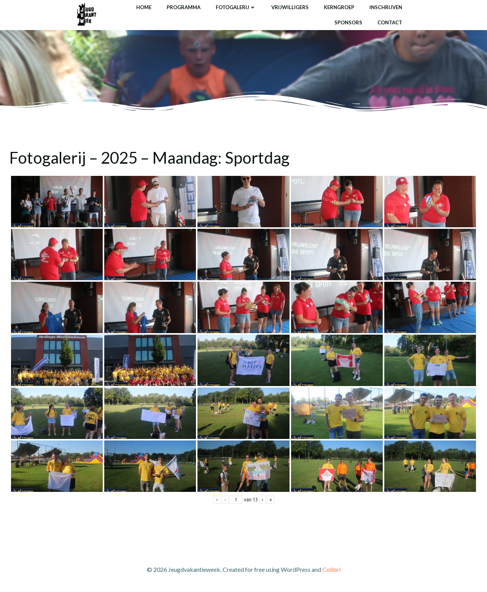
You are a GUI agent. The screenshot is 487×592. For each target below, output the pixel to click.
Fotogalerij (236, 7)
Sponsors (348, 22)
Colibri (331, 569)
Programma (184, 7)
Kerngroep (339, 7)
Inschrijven (385, 7)
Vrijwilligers (290, 7)
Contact (389, 22)
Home (143, 7)
